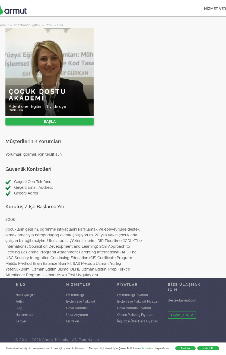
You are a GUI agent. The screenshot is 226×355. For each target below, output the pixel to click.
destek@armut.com (182, 300)
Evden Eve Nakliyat (80, 301)
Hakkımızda (24, 315)
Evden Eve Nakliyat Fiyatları (138, 301)
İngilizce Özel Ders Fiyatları (137, 321)
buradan (147, 348)
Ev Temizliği (75, 295)
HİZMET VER (182, 315)
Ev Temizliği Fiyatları (132, 295)
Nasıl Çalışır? (25, 295)
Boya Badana (76, 308)
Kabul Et (208, 348)
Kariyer (20, 321)
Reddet (185, 348)
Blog (18, 308)
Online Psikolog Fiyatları (135, 315)
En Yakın (72, 321)
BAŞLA (49, 121)
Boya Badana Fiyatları (134, 308)
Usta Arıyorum (77, 315)
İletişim (20, 301)
